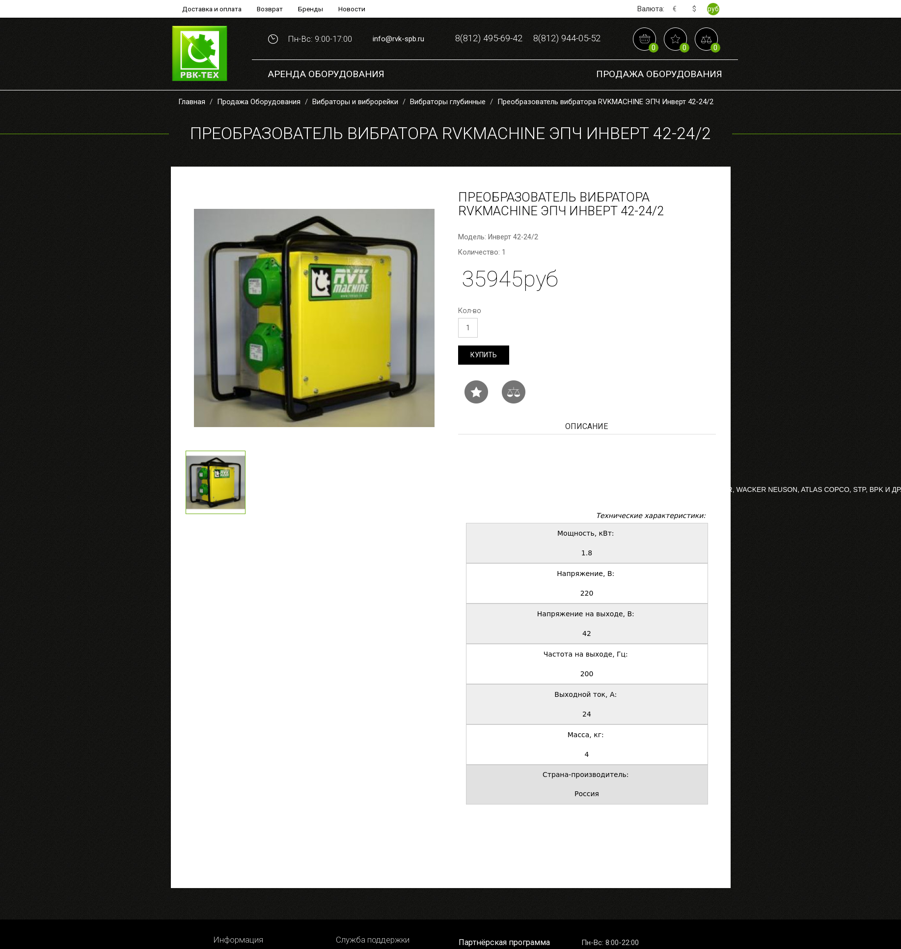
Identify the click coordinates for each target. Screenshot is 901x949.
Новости (354, 9)
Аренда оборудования (326, 103)
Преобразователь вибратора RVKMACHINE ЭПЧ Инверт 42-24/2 (605, 129)
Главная (191, 129)
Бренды (312, 9)
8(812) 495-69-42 (528, 37)
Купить (483, 383)
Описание (586, 455)
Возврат (270, 9)
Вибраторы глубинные (448, 129)
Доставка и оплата (211, 9)
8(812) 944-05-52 (528, 68)
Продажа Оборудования (659, 103)
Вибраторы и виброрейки (355, 129)
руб (713, 9)
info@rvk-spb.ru (398, 53)
